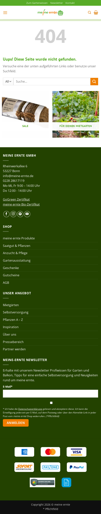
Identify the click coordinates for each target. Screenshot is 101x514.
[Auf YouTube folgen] (27, 214)
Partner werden (14, 349)
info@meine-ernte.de (18, 176)
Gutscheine (11, 275)
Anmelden (16, 423)
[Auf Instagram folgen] (13, 214)
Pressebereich (13, 342)
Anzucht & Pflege (15, 253)
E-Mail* (7, 386)
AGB (6, 283)
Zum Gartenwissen (37, 3)
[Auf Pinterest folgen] (20, 214)
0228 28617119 (13, 181)
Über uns (9, 334)
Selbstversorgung (15, 312)
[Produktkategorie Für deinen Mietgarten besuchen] (75, 114)
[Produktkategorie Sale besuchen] (25, 114)
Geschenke (11, 268)
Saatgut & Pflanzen (16, 246)
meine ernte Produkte (19, 238)
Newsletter (56, 3)
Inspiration (11, 327)
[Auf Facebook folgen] (6, 214)
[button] (5, 12)
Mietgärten (11, 305)
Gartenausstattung (17, 260)
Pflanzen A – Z (13, 320)
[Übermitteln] (94, 81)
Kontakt (70, 3)
